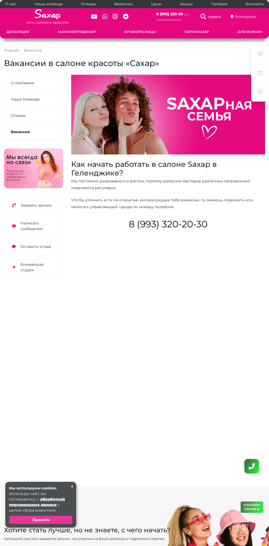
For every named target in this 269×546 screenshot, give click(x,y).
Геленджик (245, 16)
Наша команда (48, 4)
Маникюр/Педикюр (77, 32)
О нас (10, 4)
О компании (22, 83)
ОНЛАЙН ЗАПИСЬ (252, 507)
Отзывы (88, 4)
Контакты (255, 4)
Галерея (219, 4)
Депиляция (18, 32)
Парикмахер (197, 32)
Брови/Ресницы (140, 32)
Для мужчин (250, 32)
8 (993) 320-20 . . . (172, 14)
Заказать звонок (168, 19)
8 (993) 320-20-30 (168, 224)
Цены (156, 4)
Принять (40, 519)
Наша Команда (25, 99)
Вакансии (123, 4)
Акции (186, 4)
